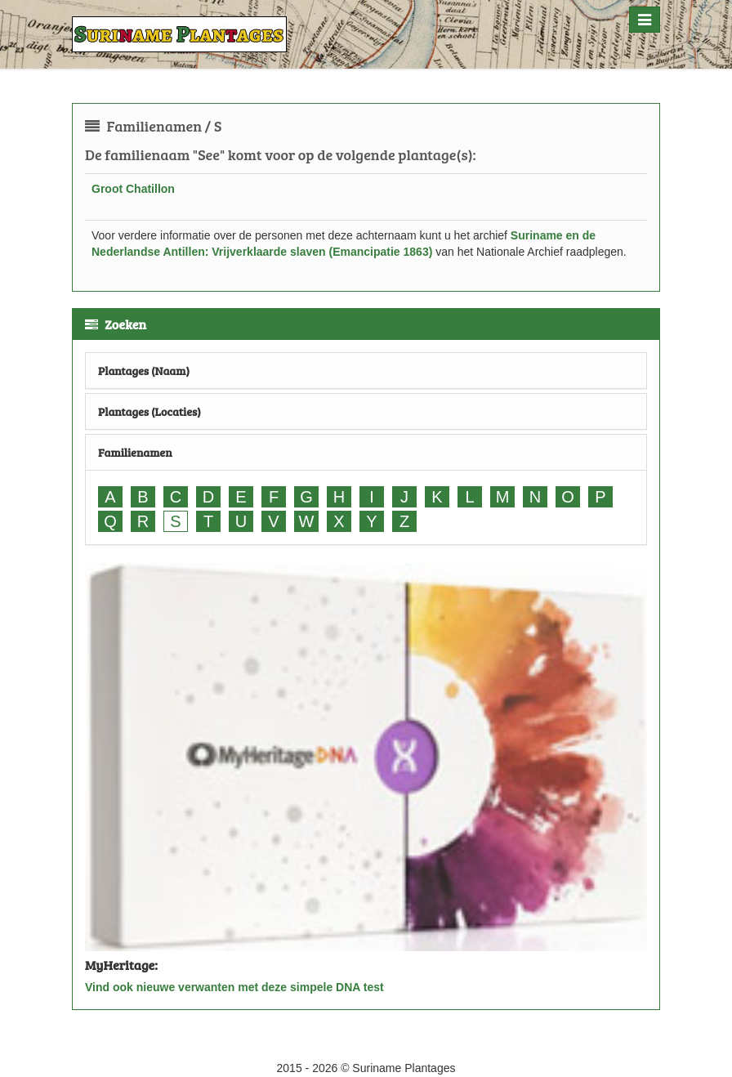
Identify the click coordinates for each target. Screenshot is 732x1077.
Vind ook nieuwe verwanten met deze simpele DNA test (234, 987)
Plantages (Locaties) (149, 411)
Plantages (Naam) (144, 370)
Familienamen (135, 452)
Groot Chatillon (133, 188)
